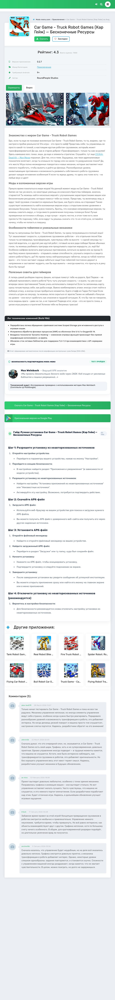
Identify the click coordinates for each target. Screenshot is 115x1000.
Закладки (61, 39)
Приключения (44, 67)
